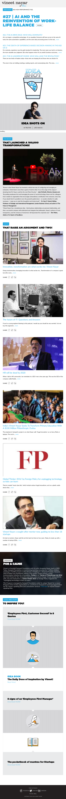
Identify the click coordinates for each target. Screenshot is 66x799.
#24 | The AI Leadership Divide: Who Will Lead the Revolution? (31, 56)
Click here (44, 586)
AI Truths (27, 128)
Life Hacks (38, 128)
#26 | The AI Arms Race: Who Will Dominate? (22, 35)
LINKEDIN (43, 790)
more (39, 25)
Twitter (12, 277)
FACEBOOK (26, 790)
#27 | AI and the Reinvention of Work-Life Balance (29, 21)
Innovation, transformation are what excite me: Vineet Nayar (31, 267)
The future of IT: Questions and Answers (21, 320)
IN (15, 277)
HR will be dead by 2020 (14, 373)
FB (8, 277)
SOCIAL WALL (33, 793)
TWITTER (35, 790)
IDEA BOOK (14, 676)
